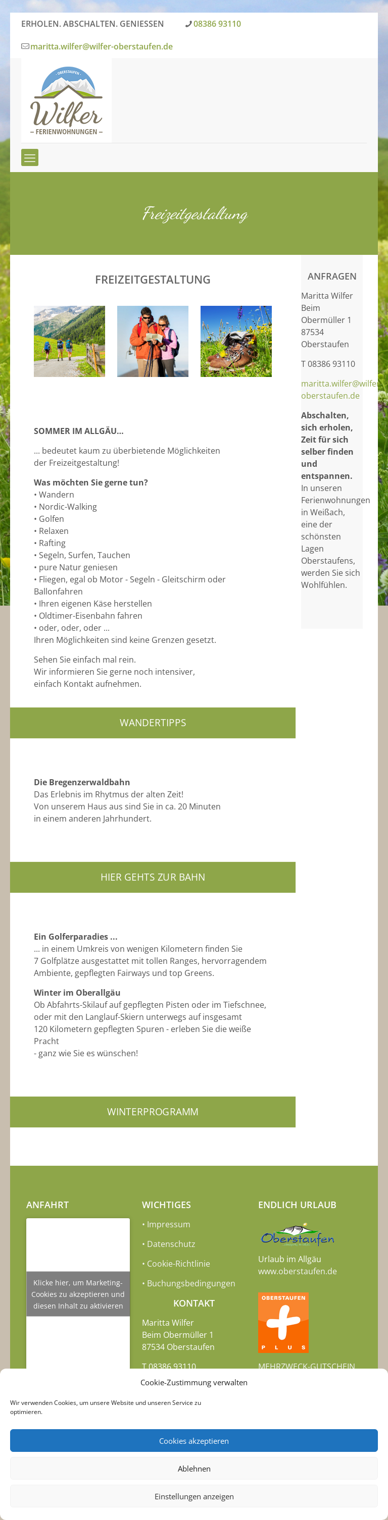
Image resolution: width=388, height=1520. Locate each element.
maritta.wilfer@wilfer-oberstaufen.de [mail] (101, 46)
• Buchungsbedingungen (188, 1283)
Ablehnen (194, 1468)
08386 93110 (331, 363)
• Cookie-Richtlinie (176, 1263)
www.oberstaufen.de (297, 1271)
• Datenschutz (169, 1244)
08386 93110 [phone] (217, 23)
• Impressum (166, 1224)
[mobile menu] (29, 157)
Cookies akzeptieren (194, 1441)
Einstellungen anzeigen (194, 1496)
